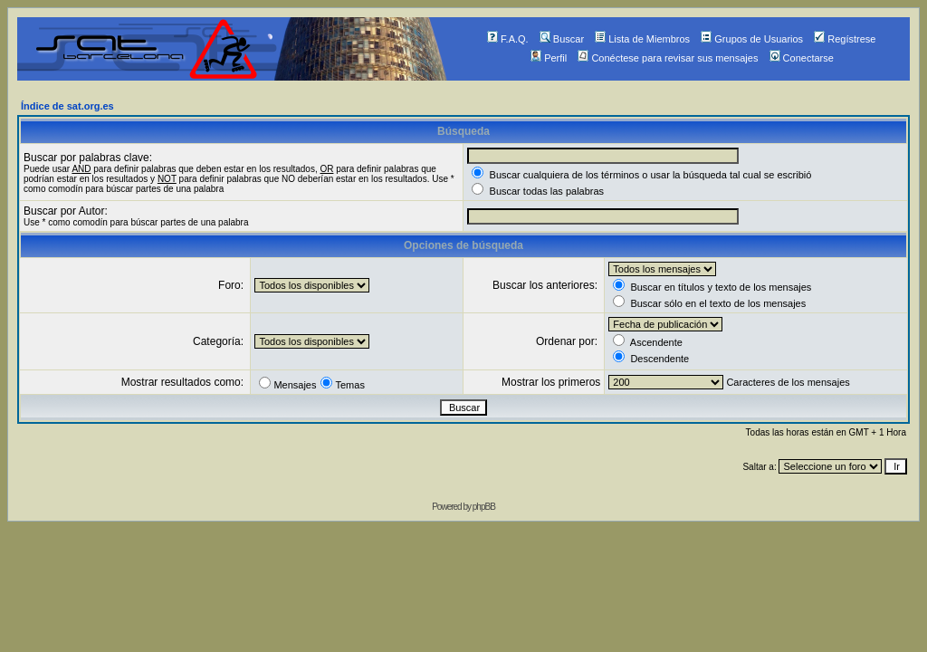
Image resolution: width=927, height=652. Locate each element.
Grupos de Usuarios (752, 39)
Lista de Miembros (642, 39)
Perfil (548, 58)
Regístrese (844, 39)
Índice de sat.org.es (67, 106)
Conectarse (801, 58)
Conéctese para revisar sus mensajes (668, 58)
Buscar (562, 39)
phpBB (484, 507)
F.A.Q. (508, 39)
